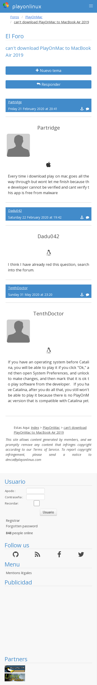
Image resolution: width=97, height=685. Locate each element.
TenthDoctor (18, 288)
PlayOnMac (33, 17)
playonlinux (22, 6)
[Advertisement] (48, 620)
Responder (49, 84)
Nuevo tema (48, 70)
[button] (91, 6)
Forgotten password (22, 526)
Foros (14, 17)
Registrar (13, 520)
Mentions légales (19, 573)
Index (35, 427)
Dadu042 (15, 210)
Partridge (15, 102)
